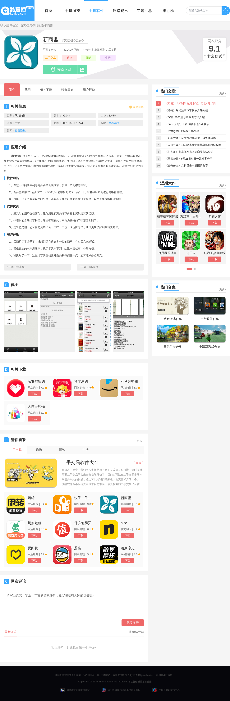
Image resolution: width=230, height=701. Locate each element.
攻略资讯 (120, 10)
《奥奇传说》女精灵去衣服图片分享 (186, 165)
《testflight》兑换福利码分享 (182, 131)
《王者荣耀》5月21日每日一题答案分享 (188, 158)
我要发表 (133, 622)
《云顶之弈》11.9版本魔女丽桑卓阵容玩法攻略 (193, 144)
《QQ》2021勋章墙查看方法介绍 (185, 117)
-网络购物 (38, 25)
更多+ (140, 440)
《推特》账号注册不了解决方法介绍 (186, 110)
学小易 (20, 266)
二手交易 (50, 57)
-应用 (29, 25)
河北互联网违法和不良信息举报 (121, 690)
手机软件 (96, 10)
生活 (108, 57)
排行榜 (168, 10)
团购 (88, 57)
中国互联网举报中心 (166, 690)
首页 (48, 10)
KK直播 (93, 266)
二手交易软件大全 (80, 462)
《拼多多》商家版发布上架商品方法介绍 (189, 151)
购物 (69, 57)
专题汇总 (144, 10)
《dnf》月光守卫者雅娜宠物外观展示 (187, 124)
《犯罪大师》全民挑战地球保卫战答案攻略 (190, 137)
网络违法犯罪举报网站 (75, 690)
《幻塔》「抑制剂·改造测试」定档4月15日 (190, 103)
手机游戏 (72, 10)
